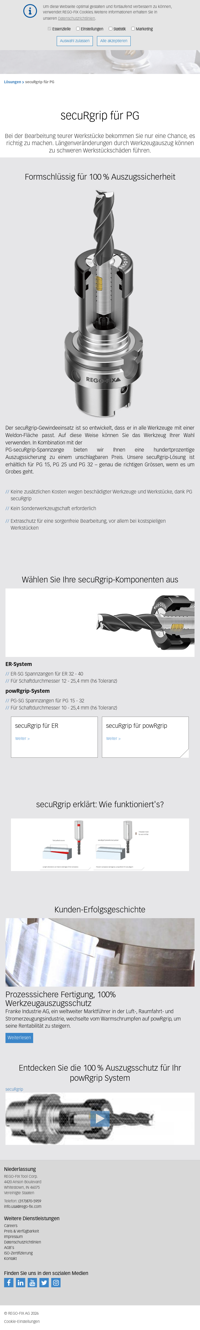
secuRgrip (14, 1089)
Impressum (13, 1237)
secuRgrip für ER (36, 726)
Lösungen (12, 82)
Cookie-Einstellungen (22, 1322)
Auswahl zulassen (75, 37)
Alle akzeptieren (113, 37)
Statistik (119, 26)
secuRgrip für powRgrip (136, 726)
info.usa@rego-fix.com (22, 1207)
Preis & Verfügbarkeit (21, 1231)
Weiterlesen (19, 1038)
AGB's (9, 1248)
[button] (100, 302)
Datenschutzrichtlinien (76, 15)
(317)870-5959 (29, 1201)
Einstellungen (92, 26)
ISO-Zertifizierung (18, 1253)
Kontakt (10, 1259)
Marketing (144, 26)
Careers (10, 1226)
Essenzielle (61, 26)
